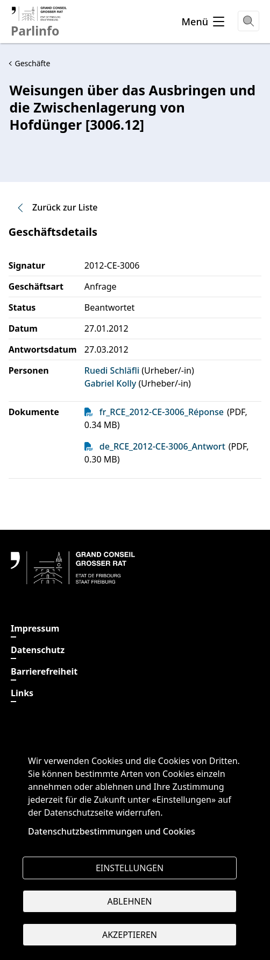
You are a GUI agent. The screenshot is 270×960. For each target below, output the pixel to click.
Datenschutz (38, 649)
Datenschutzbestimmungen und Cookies (111, 831)
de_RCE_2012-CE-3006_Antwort (162, 446)
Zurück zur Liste (56, 207)
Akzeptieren (129, 935)
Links (22, 693)
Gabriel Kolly (110, 383)
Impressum (35, 628)
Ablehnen (130, 901)
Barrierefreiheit (44, 671)
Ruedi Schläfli (111, 370)
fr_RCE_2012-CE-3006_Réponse (162, 412)
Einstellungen (130, 868)
